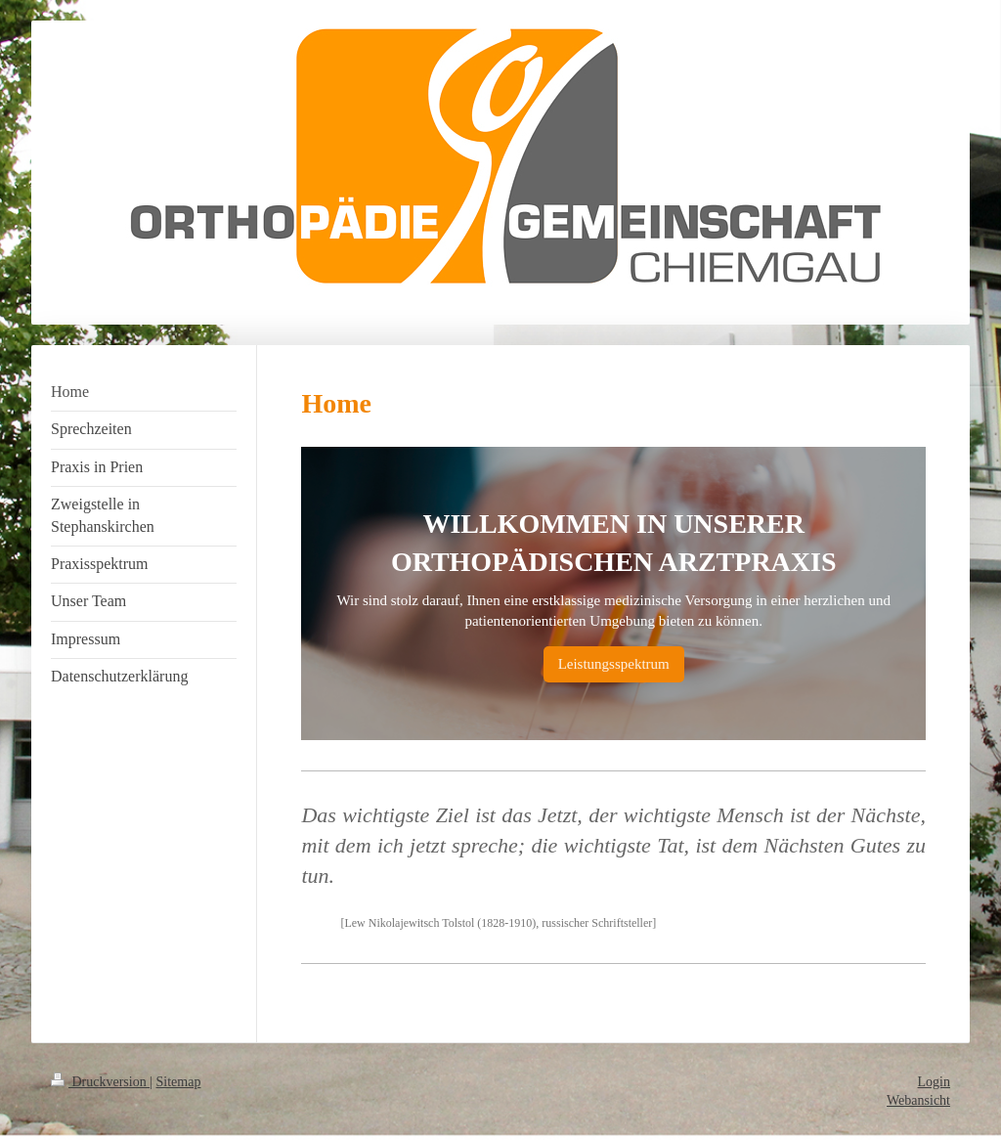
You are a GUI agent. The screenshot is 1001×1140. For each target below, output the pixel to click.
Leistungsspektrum (614, 664)
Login (934, 1081)
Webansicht (918, 1100)
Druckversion (100, 1081)
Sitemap (178, 1081)
